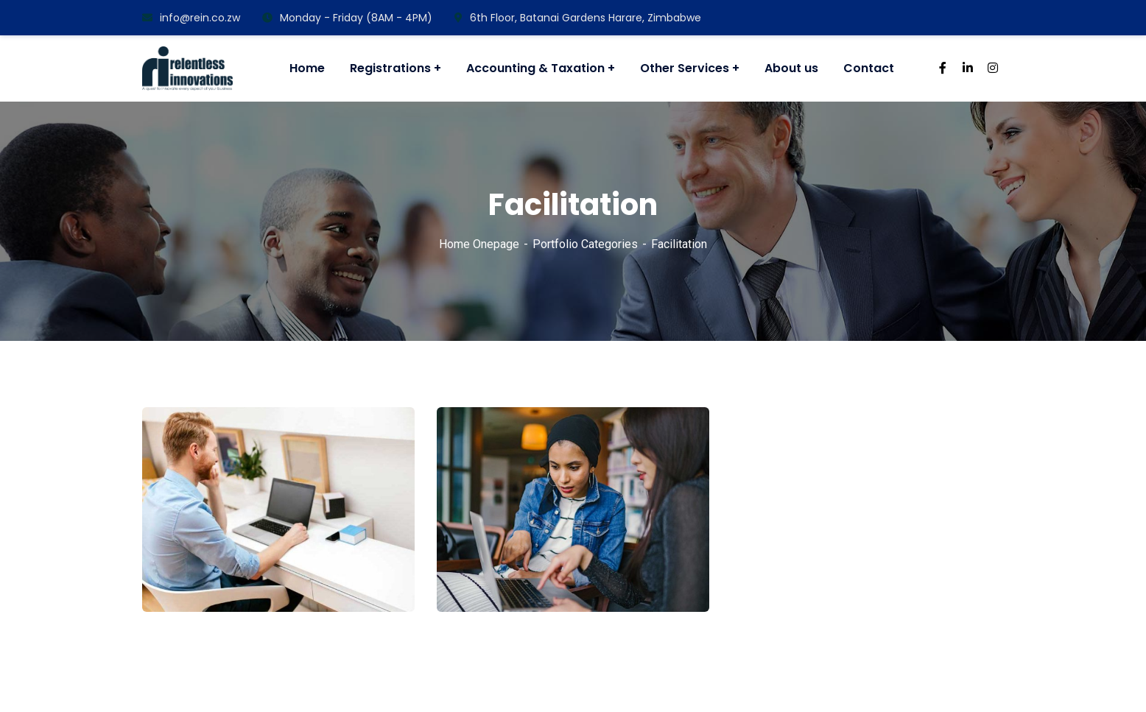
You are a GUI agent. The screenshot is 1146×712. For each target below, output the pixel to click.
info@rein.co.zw (191, 17)
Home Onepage (479, 244)
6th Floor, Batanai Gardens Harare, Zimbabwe (577, 17)
